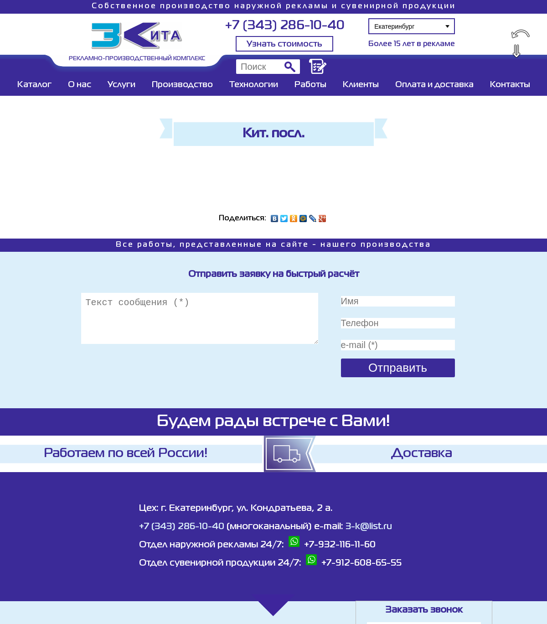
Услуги (121, 84)
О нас (79, 84)
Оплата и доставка (434, 84)
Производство (182, 84)
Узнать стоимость (284, 44)
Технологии (253, 84)
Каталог (34, 84)
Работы (310, 84)
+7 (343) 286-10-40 (285, 25)
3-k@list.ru (369, 526)
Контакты (510, 84)
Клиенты (361, 84)
